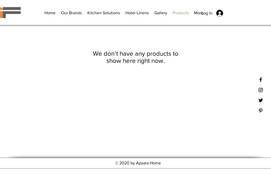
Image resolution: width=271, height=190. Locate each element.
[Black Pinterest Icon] (261, 110)
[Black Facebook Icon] (261, 80)
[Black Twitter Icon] (261, 100)
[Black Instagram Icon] (261, 90)
